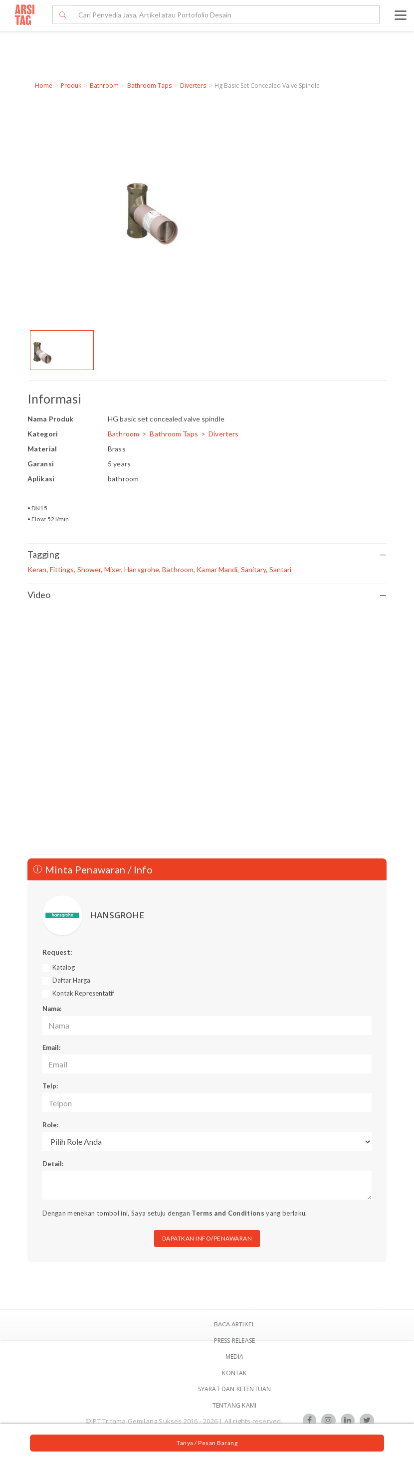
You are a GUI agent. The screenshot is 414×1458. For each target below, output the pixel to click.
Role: (50, 1125)
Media (234, 1356)
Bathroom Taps (149, 85)
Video (207, 595)
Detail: (52, 1164)
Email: (51, 1047)
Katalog (63, 967)
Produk (71, 85)
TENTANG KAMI (234, 1405)
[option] (61, 350)
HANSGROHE (117, 915)
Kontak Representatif (83, 993)
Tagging (207, 554)
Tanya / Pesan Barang (207, 1443)
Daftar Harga (71, 980)
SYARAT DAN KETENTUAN (234, 1389)
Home (43, 85)
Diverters (193, 85)
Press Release (234, 1340)
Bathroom (104, 85)
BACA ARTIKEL (234, 1324)
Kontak (234, 1373)
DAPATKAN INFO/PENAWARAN (207, 1238)
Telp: (50, 1086)
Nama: (51, 1009)
